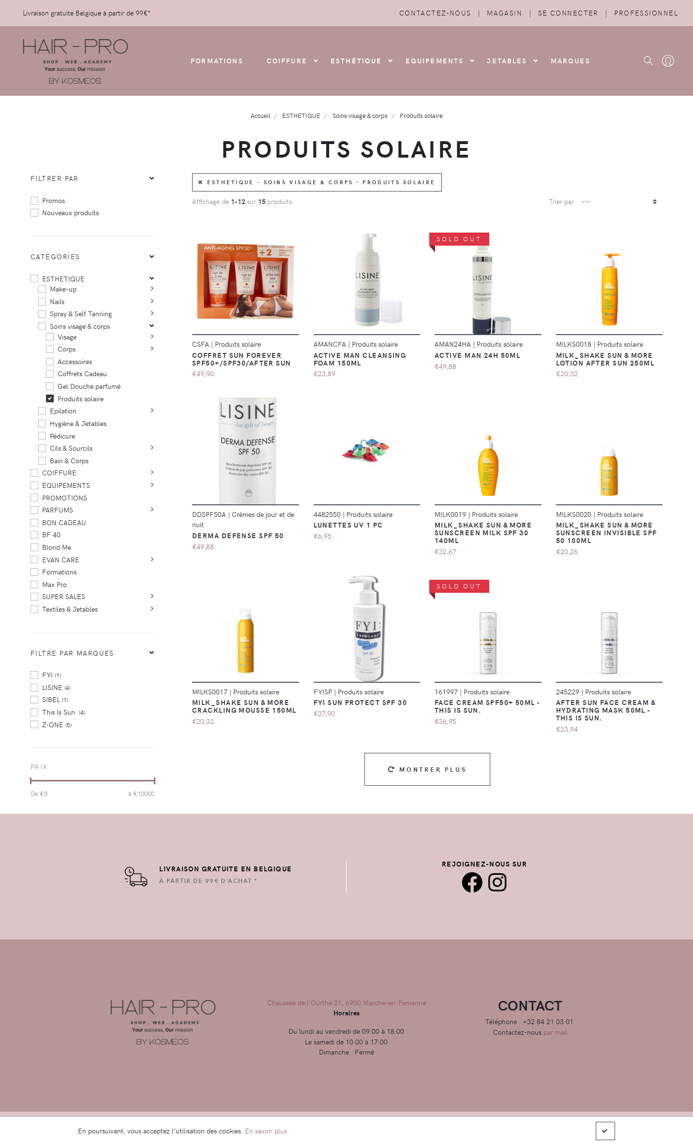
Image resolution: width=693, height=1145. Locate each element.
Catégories (55, 256)
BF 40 (51, 534)
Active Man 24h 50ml (477, 355)
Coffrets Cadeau (82, 373)
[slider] (30, 781)
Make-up (63, 289)
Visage (67, 336)
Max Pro (54, 584)
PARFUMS (57, 509)
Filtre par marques (72, 653)
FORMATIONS (217, 60)
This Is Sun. (63, 712)
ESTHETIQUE (63, 278)
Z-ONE (57, 724)
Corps (66, 348)
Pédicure (62, 435)
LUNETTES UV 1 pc (348, 524)
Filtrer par (54, 178)
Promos (53, 200)
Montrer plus (427, 769)
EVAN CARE (60, 559)
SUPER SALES (63, 596)
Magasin (504, 12)
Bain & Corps (69, 460)
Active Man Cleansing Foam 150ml (360, 358)
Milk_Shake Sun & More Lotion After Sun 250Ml (605, 358)
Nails (57, 301)
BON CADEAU (64, 522)
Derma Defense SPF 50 (238, 535)
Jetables (507, 60)
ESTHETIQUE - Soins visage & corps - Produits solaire (317, 182)
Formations (59, 571)
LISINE (56, 687)
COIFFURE (287, 60)
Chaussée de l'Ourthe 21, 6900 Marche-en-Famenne (346, 1002)
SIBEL (55, 699)
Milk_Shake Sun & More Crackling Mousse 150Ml (244, 706)
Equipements (435, 60)
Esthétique (356, 60)
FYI (51, 674)
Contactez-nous (435, 12)
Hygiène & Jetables (78, 423)
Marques (570, 60)
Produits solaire (81, 398)
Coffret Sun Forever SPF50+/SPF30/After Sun (241, 358)
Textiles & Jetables (70, 609)
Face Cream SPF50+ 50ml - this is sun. (487, 706)
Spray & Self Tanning (81, 313)
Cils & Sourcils (71, 448)
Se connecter (568, 12)
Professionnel (646, 12)
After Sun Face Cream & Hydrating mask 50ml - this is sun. (606, 709)
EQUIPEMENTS (66, 485)
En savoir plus (266, 1130)
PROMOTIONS (64, 497)
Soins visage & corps (80, 326)
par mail (555, 1032)
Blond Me (56, 547)
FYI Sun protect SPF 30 (360, 702)
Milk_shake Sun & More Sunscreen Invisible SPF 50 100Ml (606, 532)
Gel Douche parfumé (89, 386)
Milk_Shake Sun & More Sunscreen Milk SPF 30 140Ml (483, 532)
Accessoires (75, 361)
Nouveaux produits (70, 212)
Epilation (63, 410)
